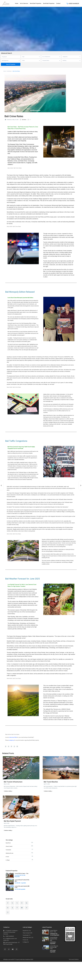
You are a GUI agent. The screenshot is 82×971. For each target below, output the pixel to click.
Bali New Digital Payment (12, 821)
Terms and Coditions (74, 968)
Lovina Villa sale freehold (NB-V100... (17, 890)
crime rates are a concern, (55, 233)
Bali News (9, 71)
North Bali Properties (35, 3)
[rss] (12, 907)
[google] (12, 912)
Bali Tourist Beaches (51, 782)
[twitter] (17, 907)
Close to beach (9, 846)
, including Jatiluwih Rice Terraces (52, 376)
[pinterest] (12, 917)
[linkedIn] (17, 912)
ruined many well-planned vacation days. (28, 620)
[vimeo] (8, 922)
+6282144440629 (73, 3)
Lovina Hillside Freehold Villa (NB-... (17, 882)
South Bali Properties (48, 3)
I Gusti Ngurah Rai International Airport (27, 474)
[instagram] (12, 922)
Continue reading (8, 791)
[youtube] (17, 917)
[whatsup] (8, 958)
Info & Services (24, 3)
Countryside (8, 849)
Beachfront (8, 842)
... (17, 788)
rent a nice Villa (13, 737)
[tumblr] (8, 917)
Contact (58, 3)
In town (7, 856)
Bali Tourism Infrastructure (13, 782)
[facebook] (8, 907)
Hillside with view (9, 853)
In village (8, 860)
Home (16, 3)
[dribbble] (8, 912)
